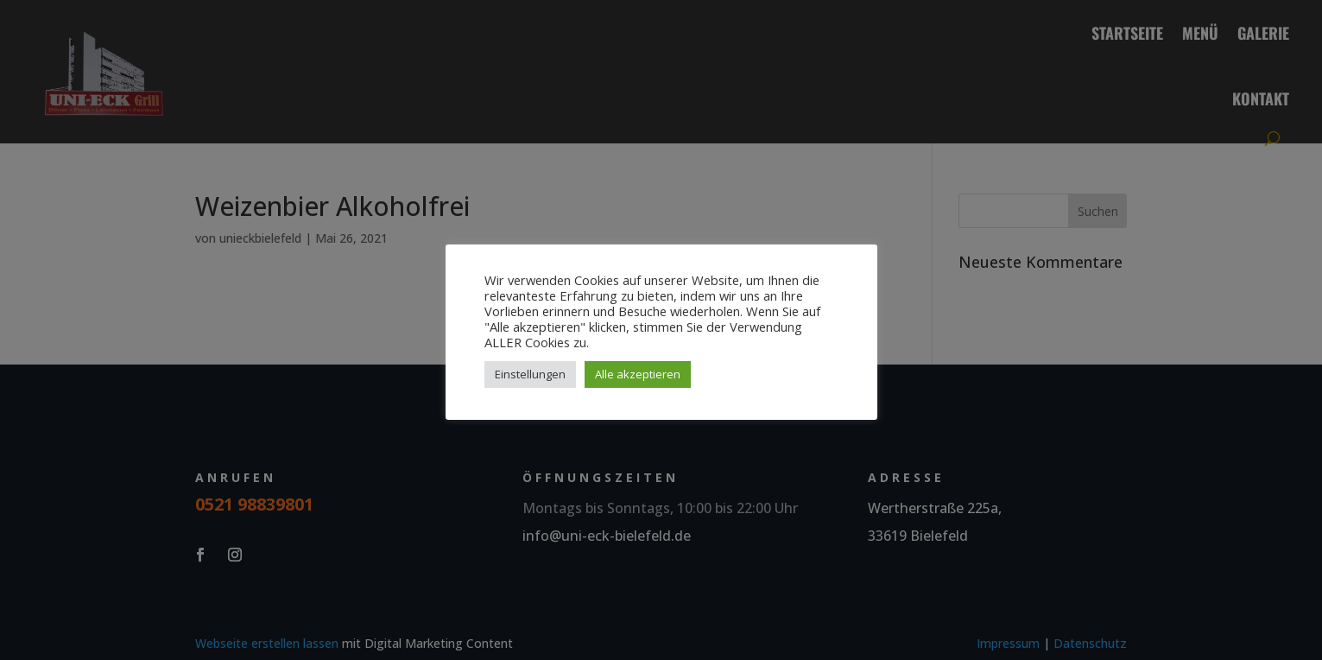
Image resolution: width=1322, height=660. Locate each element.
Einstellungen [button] (530, 374)
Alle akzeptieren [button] (637, 374)
